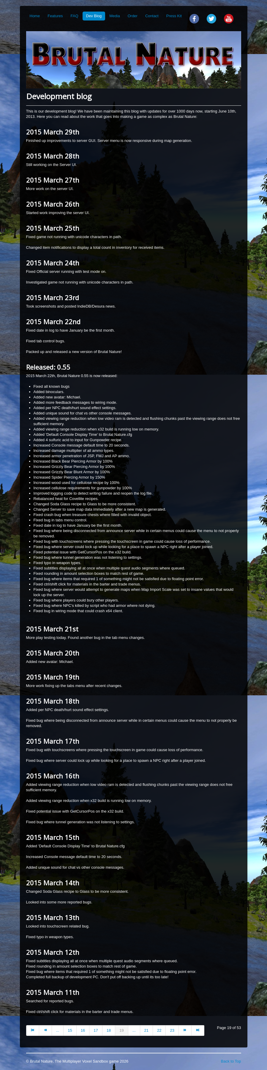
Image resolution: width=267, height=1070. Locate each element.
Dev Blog (94, 16)
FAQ (74, 16)
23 (172, 1030)
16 (83, 1030)
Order (133, 16)
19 (121, 1030)
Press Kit (174, 16)
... (57, 1030)
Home (35, 16)
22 (159, 1030)
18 (109, 1030)
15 (70, 1030)
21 (146, 1030)
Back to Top (231, 1061)
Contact (152, 16)
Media (114, 16)
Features (55, 16)
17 (96, 1030)
